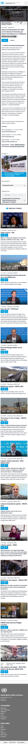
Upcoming (3, 729)
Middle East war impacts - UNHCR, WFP (14, 580)
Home (2, 726)
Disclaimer (3, 736)
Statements (3, 711)
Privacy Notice (20, 742)
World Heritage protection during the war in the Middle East (13, 276)
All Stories (3, 718)
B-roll (2, 715)
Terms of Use (4, 734)
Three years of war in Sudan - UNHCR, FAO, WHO (13, 419)
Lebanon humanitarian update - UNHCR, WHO (14, 505)
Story (4, 40)
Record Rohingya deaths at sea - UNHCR (12, 349)
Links (2, 731)
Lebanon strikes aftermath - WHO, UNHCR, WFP (12, 462)
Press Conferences (5, 710)
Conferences (4, 717)
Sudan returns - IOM (7, 233)
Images (2, 713)
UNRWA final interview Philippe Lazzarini (11, 624)
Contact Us (3, 733)
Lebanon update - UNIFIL (9, 545)
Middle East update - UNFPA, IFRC (12, 386)
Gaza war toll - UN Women (9, 309)
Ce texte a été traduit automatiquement (13, 45)
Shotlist (12, 40)
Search (2, 727)
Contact (5, 742)
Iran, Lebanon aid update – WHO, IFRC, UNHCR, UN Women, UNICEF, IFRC (13, 668)
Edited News (4, 708)
